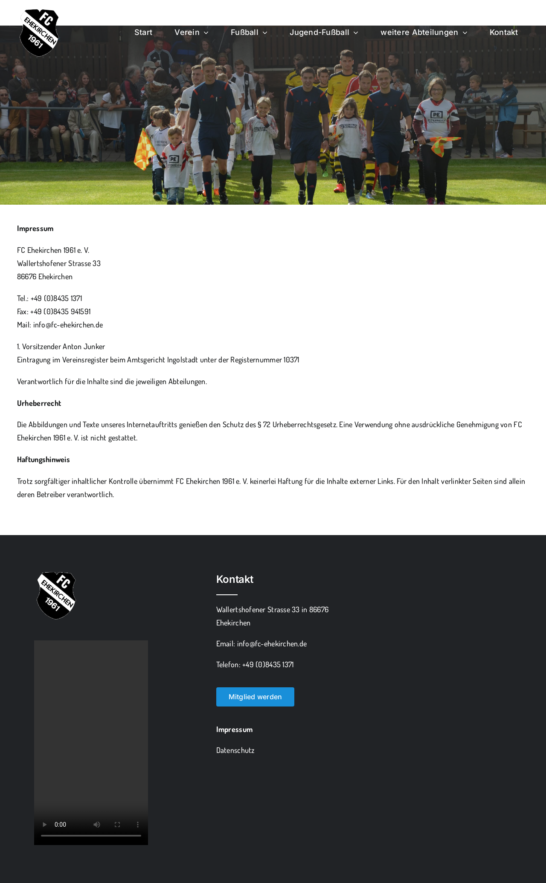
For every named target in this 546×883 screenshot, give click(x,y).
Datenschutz (235, 750)
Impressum (234, 729)
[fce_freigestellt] (38, 10)
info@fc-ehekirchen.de (68, 324)
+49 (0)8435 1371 (56, 298)
